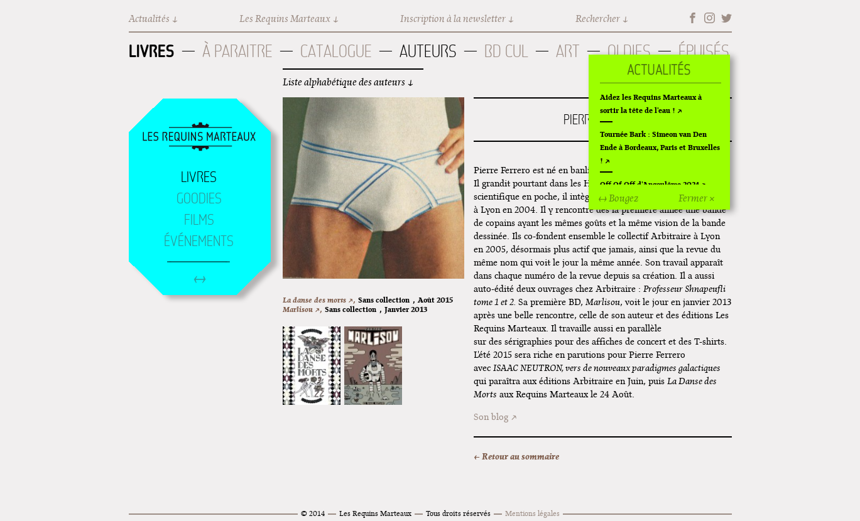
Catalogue (336, 51)
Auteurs (428, 51)
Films (199, 219)
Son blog (491, 416)
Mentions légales (532, 513)
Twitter (726, 18)
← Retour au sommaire (516, 456)
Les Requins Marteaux (284, 18)
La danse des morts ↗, (319, 299)
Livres (152, 51)
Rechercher (597, 18)
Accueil (199, 137)
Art (568, 51)
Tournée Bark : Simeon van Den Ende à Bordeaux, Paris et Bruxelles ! (660, 147)
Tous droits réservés (458, 513)
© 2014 (313, 513)
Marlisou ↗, (302, 309)
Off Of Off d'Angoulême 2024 (649, 184)
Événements (199, 241)
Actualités (149, 18)
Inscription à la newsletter (453, 18)
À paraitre (237, 51)
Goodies (199, 198)
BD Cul (506, 51)
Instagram (709, 18)
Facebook (692, 18)
